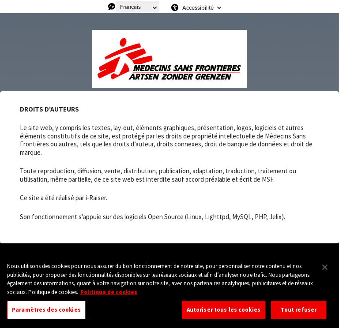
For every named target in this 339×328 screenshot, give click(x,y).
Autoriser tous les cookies (223, 309)
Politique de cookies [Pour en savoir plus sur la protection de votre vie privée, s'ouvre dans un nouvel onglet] (108, 292)
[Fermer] (325, 267)
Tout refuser (299, 309)
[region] (169, 290)
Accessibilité (198, 7)
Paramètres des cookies (46, 309)
